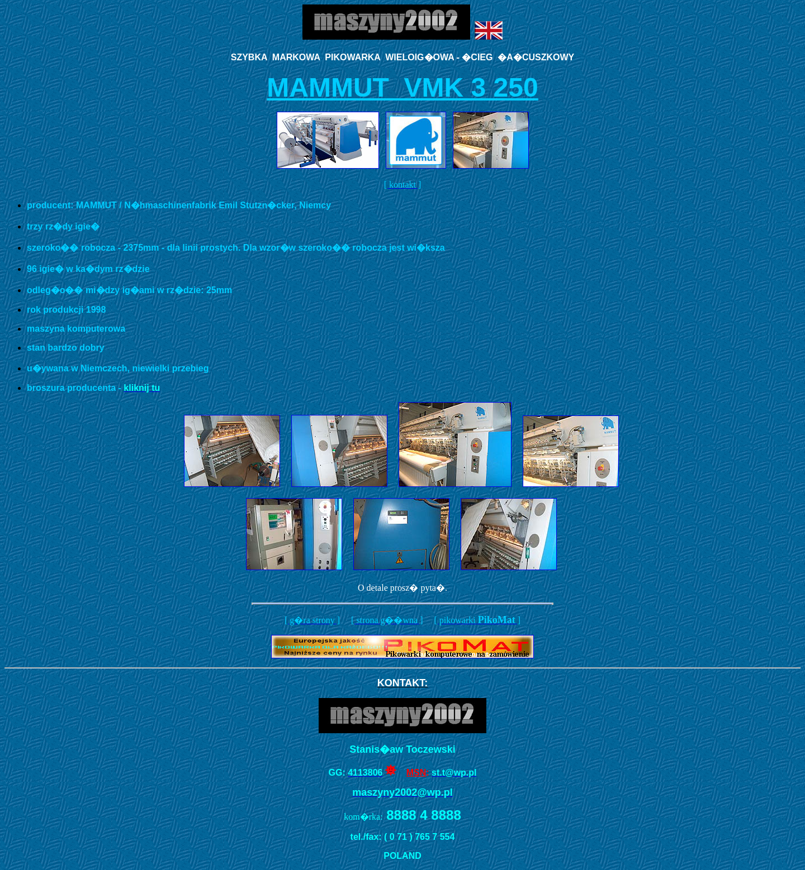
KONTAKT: (402, 683)
